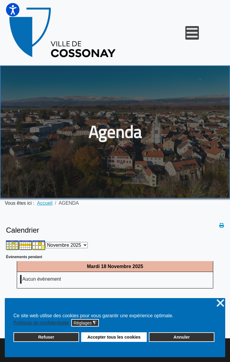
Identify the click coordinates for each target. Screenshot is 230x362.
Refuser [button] (46, 337)
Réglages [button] (85, 323)
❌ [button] (220, 303)
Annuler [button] (181, 337)
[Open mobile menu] (192, 33)
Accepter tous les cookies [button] (114, 337)
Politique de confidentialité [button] (41, 322)
